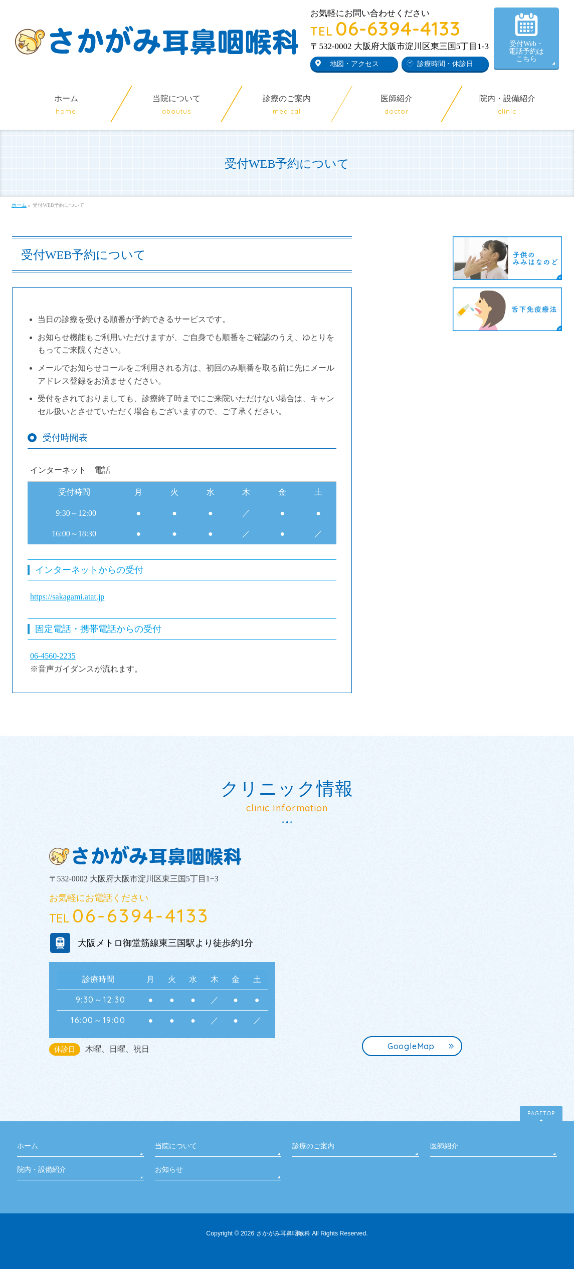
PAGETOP (541, 1113)
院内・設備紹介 (41, 1169)
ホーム (27, 1146)
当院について (176, 1146)
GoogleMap (411, 1046)
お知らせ (169, 1169)
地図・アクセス (354, 64)
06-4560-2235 (53, 656)
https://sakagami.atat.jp (67, 596)
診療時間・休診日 (445, 64)
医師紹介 (444, 1146)
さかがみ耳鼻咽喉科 (283, 1233)
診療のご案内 (313, 1146)
